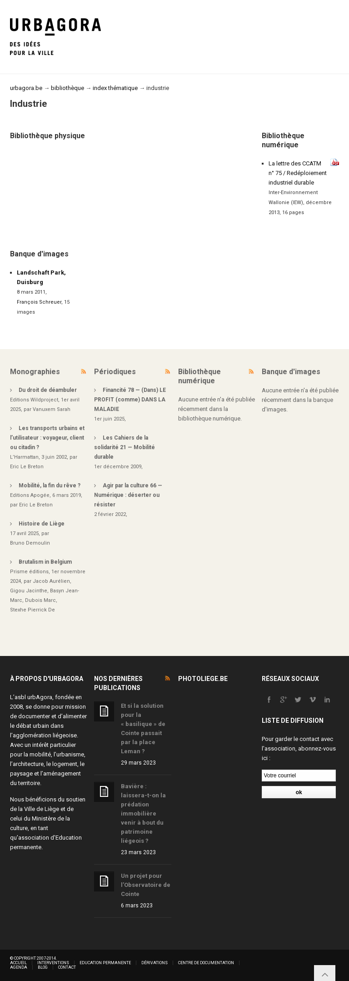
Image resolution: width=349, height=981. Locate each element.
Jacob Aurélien (51, 581)
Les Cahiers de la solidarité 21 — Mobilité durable (124, 447)
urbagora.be (26, 88)
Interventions (53, 963)
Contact (67, 967)
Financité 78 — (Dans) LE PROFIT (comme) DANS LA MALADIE (130, 399)
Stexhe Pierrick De (32, 610)
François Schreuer (39, 302)
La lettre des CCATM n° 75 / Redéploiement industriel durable (298, 173)
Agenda (18, 967)
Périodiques (115, 371)
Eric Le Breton (27, 467)
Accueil (18, 963)
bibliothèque (67, 88)
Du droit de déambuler (48, 390)
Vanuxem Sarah (51, 409)
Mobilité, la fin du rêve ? (49, 485)
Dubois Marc (40, 600)
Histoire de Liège (42, 524)
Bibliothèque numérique (199, 376)
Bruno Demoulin (30, 543)
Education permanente (105, 963)
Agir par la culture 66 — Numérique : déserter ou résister (128, 495)
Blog (43, 967)
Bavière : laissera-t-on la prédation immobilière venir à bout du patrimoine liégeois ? (143, 813)
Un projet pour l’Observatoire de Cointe (145, 884)
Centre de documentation (206, 963)
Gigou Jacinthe (28, 591)
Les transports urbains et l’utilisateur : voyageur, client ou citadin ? (47, 437)
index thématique (115, 88)
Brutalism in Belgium (45, 562)
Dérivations (154, 963)
